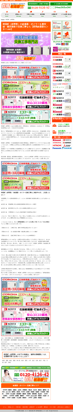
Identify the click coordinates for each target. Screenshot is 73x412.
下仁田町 (18, 397)
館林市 (40, 390)
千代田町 (42, 391)
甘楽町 (13, 397)
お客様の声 (54, 15)
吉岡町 (17, 395)
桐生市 (30, 390)
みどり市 (8, 391)
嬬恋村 (24, 393)
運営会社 (46, 407)
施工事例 (42, 15)
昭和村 (40, 395)
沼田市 (18, 391)
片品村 (44, 395)
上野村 (35, 397)
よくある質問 (39, 407)
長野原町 (34, 393)
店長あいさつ (18, 15)
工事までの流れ (30, 15)
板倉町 (37, 391)
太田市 (19, 390)
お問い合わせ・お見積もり (63, 407)
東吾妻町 (18, 393)
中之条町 (13, 393)
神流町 (40, 397)
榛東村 (22, 395)
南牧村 (24, 397)
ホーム (6, 15)
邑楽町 (32, 391)
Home (2, 19)
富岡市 (13, 391)
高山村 (40, 393)
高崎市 (10, 390)
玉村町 (5, 395)
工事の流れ (18, 407)
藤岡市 (44, 390)
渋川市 (35, 390)
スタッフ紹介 (53, 407)
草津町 (29, 393)
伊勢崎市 (24, 390)
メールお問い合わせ (66, 15)
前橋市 (14, 390)
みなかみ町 (34, 395)
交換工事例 (25, 407)
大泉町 (28, 391)
